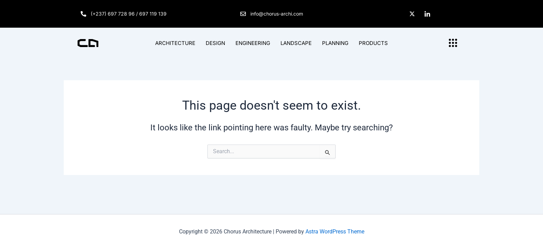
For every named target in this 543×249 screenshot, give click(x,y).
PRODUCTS (373, 43)
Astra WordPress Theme (334, 231)
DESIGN (215, 43)
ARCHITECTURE (175, 43)
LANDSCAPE (296, 43)
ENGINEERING (252, 43)
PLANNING (335, 43)
